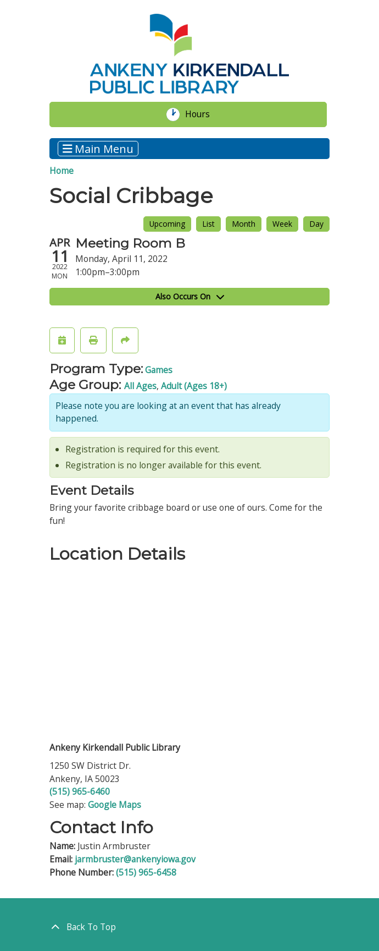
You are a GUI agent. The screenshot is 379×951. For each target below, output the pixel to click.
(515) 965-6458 (146, 872)
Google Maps (114, 805)
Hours (203, 114)
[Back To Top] (189, 927)
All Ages (140, 386)
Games (158, 370)
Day (316, 223)
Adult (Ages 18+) (194, 386)
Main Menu (98, 148)
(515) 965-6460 (79, 791)
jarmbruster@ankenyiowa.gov (135, 859)
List (208, 223)
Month (243, 223)
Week (282, 223)
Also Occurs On (189, 296)
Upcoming (167, 223)
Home (61, 171)
